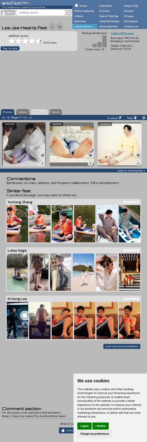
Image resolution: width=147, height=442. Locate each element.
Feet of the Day (108, 16)
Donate (128, 11)
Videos (78, 16)
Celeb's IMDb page (122, 33)
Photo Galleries (84, 11)
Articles (104, 11)
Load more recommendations (121, 346)
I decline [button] (101, 425)
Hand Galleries (108, 26)
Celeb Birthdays (109, 21)
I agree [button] (84, 425)
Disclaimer (131, 21)
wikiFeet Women (83, 26)
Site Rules (105, 6)
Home (83, 6)
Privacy (129, 16)
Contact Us (131, 26)
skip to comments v (131, 170)
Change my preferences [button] (94, 433)
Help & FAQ (131, 6)
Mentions (80, 21)
